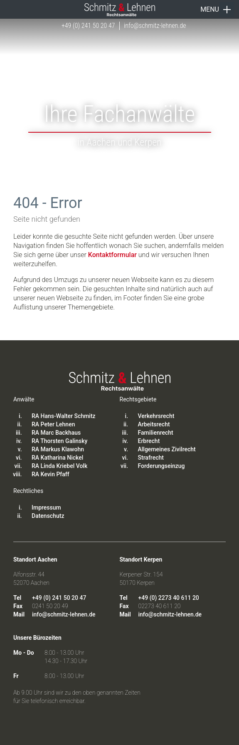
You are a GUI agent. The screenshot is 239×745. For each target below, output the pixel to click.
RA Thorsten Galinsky (59, 441)
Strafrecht (151, 457)
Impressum (46, 507)
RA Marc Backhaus (56, 432)
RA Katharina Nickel (57, 457)
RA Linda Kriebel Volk (59, 466)
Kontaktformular (112, 255)
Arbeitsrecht (154, 424)
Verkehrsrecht (156, 416)
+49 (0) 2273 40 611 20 (168, 597)
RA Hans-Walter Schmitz (64, 416)
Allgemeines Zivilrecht (167, 449)
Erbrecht (149, 441)
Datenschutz (48, 515)
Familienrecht (155, 432)
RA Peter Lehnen (53, 424)
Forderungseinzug (161, 466)
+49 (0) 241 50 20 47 (88, 26)
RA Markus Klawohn (58, 449)
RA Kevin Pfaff (50, 474)
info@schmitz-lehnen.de (155, 26)
